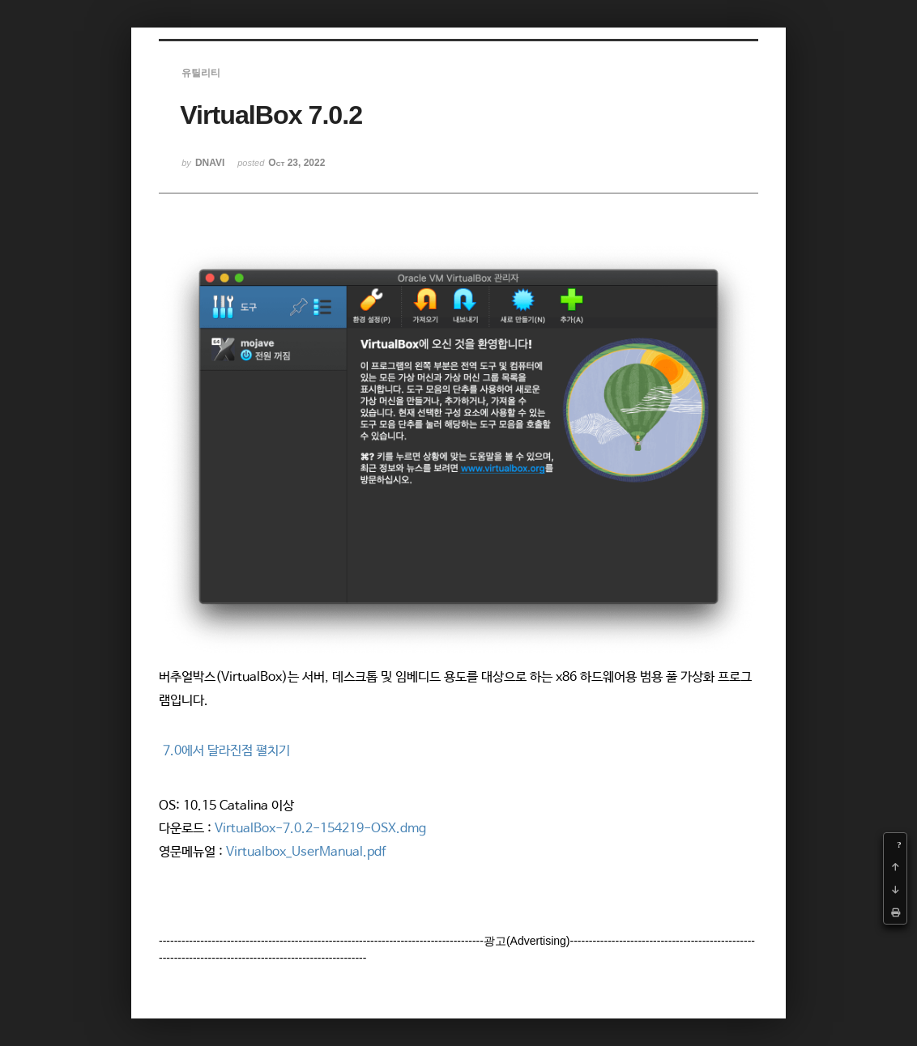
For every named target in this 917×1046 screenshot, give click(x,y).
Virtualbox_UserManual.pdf (306, 852)
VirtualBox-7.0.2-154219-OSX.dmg (320, 828)
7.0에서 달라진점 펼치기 (226, 751)
